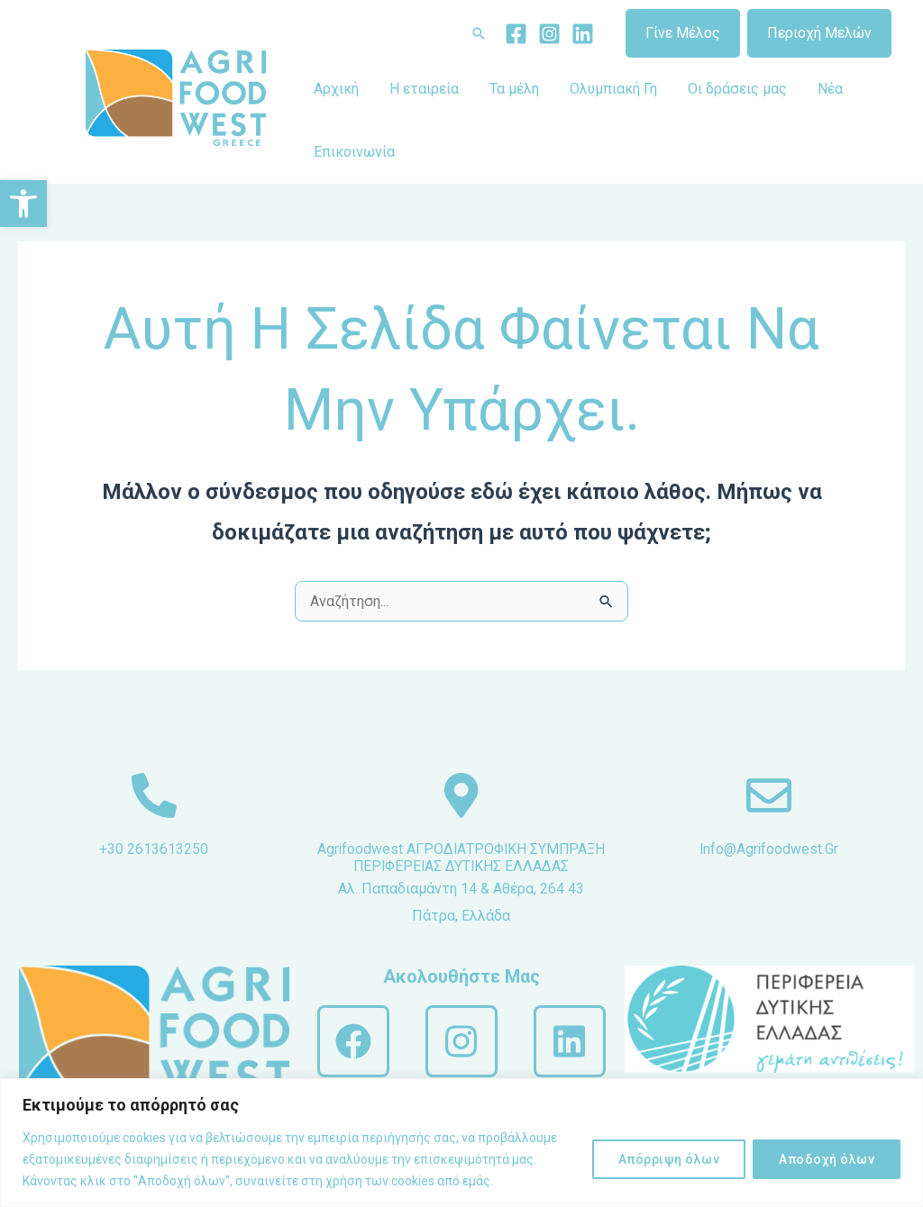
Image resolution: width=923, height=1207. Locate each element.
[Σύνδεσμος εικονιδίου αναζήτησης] (479, 33)
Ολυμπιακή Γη (607, 88)
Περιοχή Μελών (819, 32)
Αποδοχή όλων (826, 1159)
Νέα (820, 88)
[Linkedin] (582, 34)
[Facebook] (516, 34)
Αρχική (335, 88)
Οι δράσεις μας (729, 88)
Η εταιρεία (421, 88)
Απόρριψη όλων (669, 1159)
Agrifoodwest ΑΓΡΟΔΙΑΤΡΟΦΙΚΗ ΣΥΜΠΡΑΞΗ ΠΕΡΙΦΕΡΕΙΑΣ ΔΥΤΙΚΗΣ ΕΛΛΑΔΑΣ (461, 866)
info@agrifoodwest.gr (769, 849)
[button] (23, 203)
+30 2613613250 (153, 849)
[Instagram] (549, 34)
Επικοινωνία (353, 151)
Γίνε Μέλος (682, 32)
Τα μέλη (510, 88)
